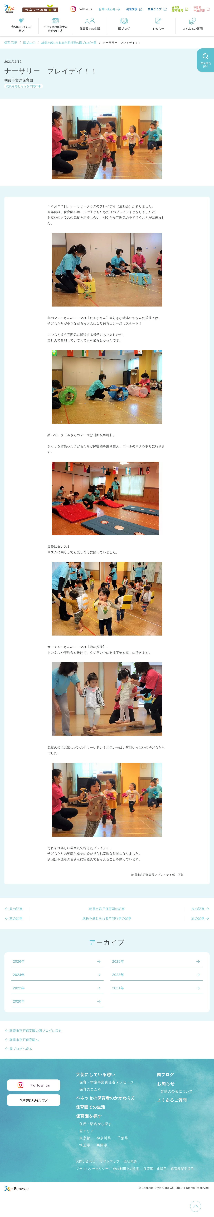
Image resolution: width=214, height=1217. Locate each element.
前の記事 (16, 909)
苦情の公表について (176, 1091)
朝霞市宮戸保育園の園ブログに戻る (35, 1030)
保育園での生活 (91, 1114)
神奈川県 (103, 1145)
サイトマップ (109, 1169)
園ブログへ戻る (20, 1049)
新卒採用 (177, 9)
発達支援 (132, 9)
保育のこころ (90, 1089)
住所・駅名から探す (95, 1131)
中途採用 (199, 9)
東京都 (84, 1145)
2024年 (19, 975)
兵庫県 (101, 1152)
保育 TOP (10, 42)
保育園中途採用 (155, 1176)
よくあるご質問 (172, 1100)
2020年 (19, 1001)
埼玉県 (84, 1152)
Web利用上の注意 (126, 1176)
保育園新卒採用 (182, 1176)
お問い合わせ (107, 9)
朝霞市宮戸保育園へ (24, 1040)
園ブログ (29, 42)
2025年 (118, 961)
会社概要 (130, 1169)
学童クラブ (155, 9)
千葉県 (122, 1145)
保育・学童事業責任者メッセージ (106, 1082)
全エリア (86, 1138)
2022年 (19, 988)
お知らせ (166, 1083)
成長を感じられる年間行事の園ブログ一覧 (69, 42)
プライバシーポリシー (92, 1176)
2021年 (118, 988)
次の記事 (198, 909)
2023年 (118, 975)
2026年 (19, 961)
